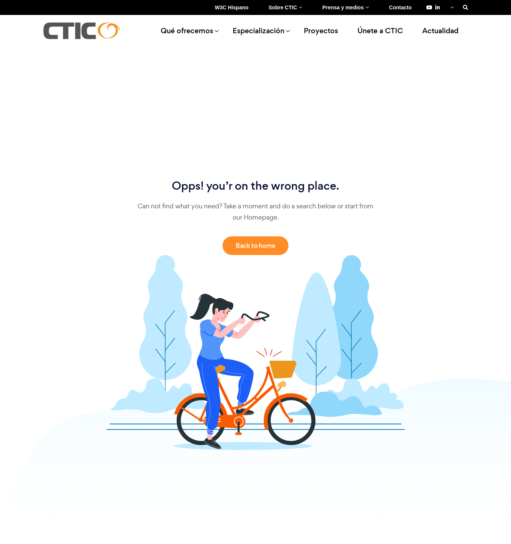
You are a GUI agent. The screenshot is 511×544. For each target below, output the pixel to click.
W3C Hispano (231, 7)
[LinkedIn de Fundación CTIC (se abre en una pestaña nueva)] (437, 7)
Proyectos (321, 31)
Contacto (400, 7)
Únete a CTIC (380, 31)
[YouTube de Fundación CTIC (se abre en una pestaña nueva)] (429, 7)
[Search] (465, 7)
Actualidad (440, 31)
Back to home (255, 245)
